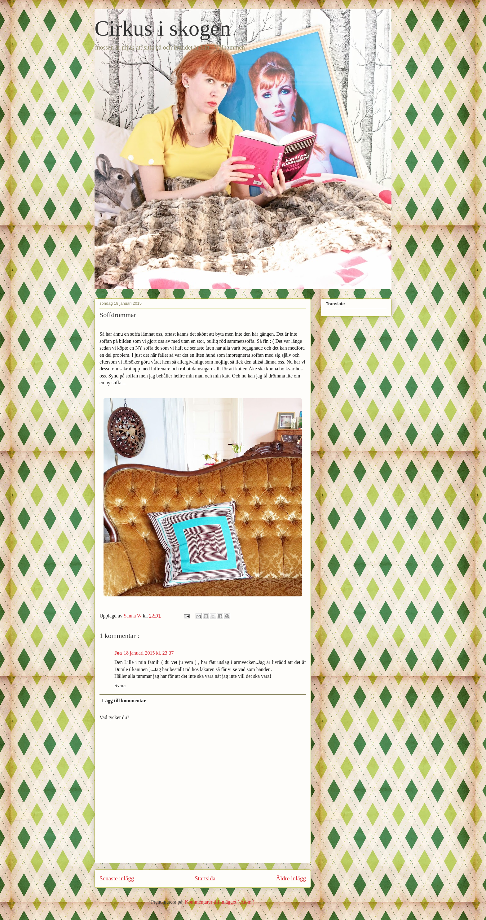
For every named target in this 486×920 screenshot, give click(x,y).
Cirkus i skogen (163, 28)
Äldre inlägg (291, 878)
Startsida (205, 878)
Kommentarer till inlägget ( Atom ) (219, 902)
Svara (120, 685)
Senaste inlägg (116, 878)
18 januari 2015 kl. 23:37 (149, 653)
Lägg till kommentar (124, 700)
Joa (118, 653)
